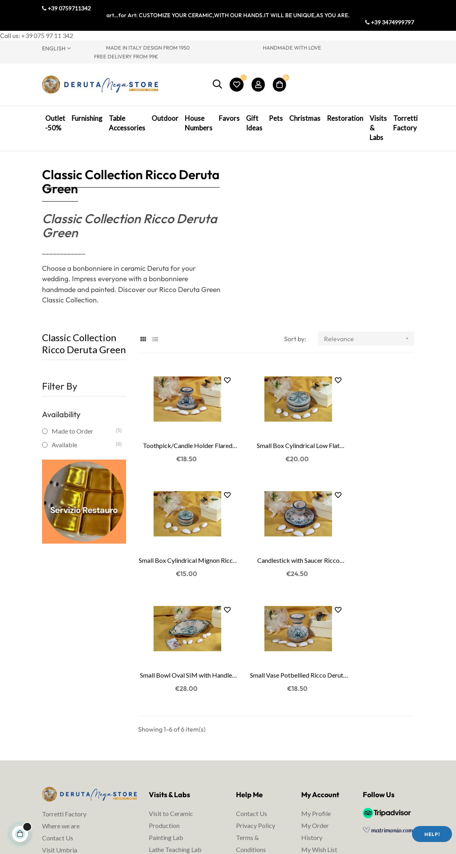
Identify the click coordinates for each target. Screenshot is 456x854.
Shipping (248, 751)
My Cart (312, 739)
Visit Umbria (59, 727)
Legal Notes (252, 739)
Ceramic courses (171, 739)
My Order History (315, 709)
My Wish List (319, 727)
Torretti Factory (64, 691)
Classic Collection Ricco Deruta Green (84, 356)
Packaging (250, 763)
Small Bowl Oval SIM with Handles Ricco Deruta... (275, 553)
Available (84, 457)
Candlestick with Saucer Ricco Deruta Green (180, 553)
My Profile (316, 691)
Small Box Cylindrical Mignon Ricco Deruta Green (372, 448)
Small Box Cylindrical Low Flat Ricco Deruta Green (275, 448)
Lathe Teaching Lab (175, 727)
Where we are (61, 703)
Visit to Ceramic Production (171, 697)
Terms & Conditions (251, 721)
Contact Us (57, 715)
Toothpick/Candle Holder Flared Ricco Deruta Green (180, 448)
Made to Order (84, 444)
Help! (432, 834)
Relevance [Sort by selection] (369, 351)
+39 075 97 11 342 (47, 35)
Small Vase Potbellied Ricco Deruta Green (372, 553)
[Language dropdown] (68, 48)
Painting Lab (166, 715)
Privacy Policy (255, 703)
